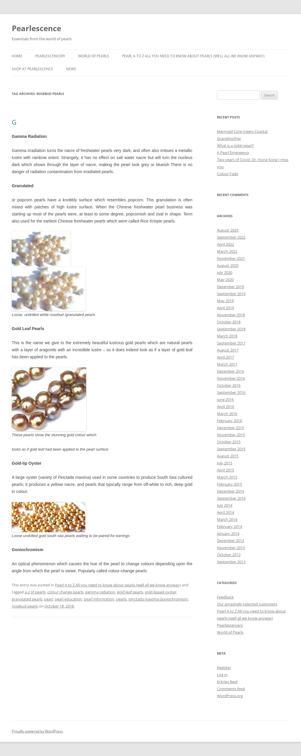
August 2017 (227, 350)
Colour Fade (227, 173)
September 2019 (231, 293)
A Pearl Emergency (233, 152)
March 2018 (227, 336)
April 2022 (225, 244)
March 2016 (227, 413)
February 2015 (229, 484)
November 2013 (231, 547)
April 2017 (225, 357)
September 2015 (231, 448)
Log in (222, 674)
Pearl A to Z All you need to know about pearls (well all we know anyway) (193, 55)
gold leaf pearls (130, 592)
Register (224, 667)
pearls (121, 599)
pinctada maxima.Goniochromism (158, 599)
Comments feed (231, 688)
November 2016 (231, 378)
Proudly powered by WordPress (37, 731)
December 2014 (230, 491)
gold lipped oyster (160, 592)
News (71, 68)
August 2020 (227, 265)
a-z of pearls (35, 592)
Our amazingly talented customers (247, 604)
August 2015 (227, 456)
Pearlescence (36, 28)
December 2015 (230, 427)
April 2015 (225, 470)
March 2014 (227, 519)
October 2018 (228, 322)
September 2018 (231, 329)
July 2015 (224, 463)
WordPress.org (230, 695)
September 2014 (231, 498)
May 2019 (225, 300)
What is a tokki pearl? (235, 145)
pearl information (99, 599)
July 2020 (224, 272)
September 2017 (231, 343)
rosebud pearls (25, 606)
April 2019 (225, 307)
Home (17, 55)
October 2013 (228, 554)
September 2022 (231, 237)
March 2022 (227, 251)
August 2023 (227, 230)
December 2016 (230, 371)
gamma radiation (100, 592)
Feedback (225, 597)
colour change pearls (65, 592)
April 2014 (225, 512)
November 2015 (231, 434)
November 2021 (231, 258)
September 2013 (231, 561)
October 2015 (228, 441)
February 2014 (229, 526)
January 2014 (228, 533)
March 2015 (227, 477)
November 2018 (231, 314)
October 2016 (228, 385)
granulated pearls (27, 599)
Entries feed (227, 681)
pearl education (68, 599)
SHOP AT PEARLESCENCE (32, 68)
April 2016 (225, 406)
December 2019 (230, 286)
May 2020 (225, 279)
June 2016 (225, 399)
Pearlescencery (50, 55)
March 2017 (227, 364)
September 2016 (231, 392)
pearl (48, 599)
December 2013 (230, 540)
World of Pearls (93, 55)
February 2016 (229, 420)
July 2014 (224, 505)
